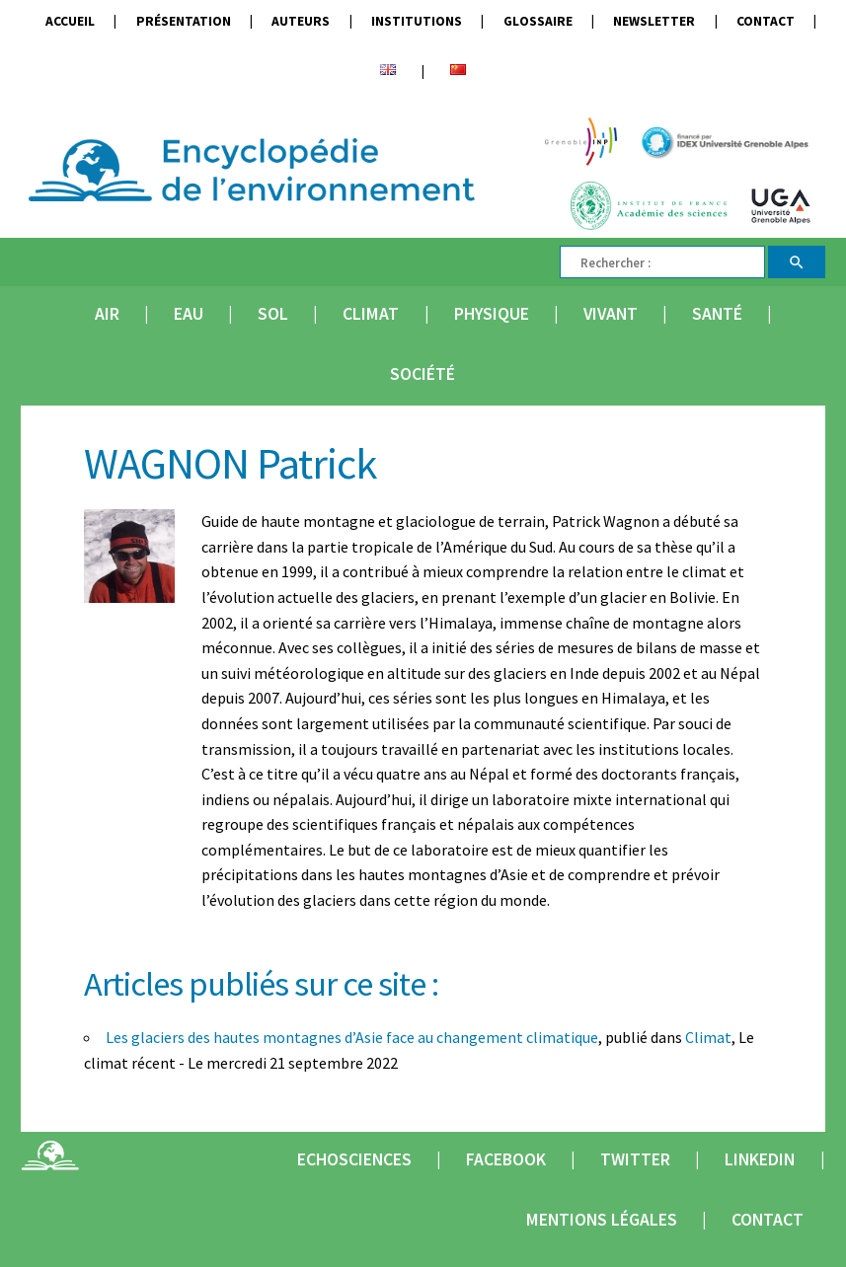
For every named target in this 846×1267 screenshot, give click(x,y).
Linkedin (760, 1159)
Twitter (635, 1159)
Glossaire (538, 21)
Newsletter (654, 21)
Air (107, 314)
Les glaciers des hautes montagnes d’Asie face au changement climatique (352, 1037)
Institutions (416, 21)
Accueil (70, 21)
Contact (765, 21)
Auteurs (300, 21)
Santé (717, 314)
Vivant (610, 314)
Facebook (506, 1159)
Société (422, 374)
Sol (273, 314)
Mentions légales (601, 1219)
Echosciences (354, 1159)
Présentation (183, 21)
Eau (188, 314)
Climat (371, 314)
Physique (491, 314)
